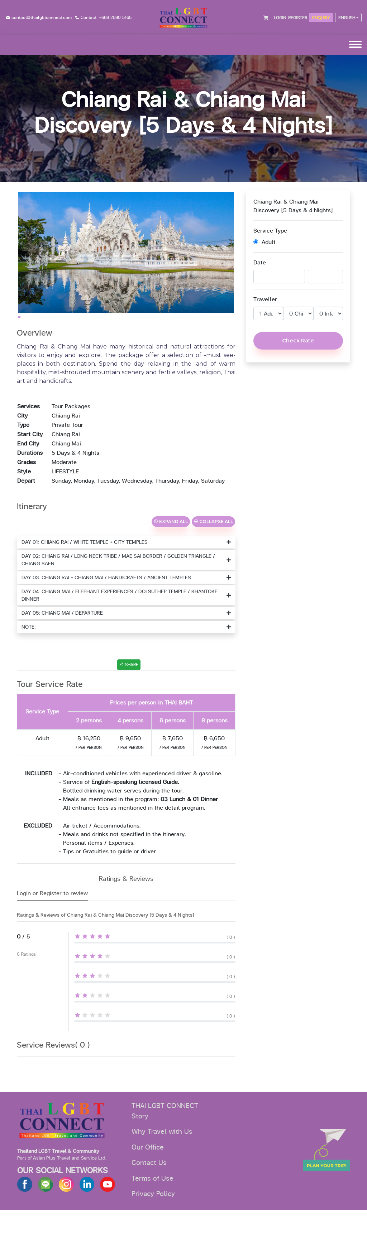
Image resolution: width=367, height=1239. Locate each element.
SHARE (128, 693)
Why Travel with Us (162, 1160)
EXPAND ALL (171, 550)
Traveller (265, 299)
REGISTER (297, 17)
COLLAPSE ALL (213, 550)
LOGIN (280, 17)
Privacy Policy (153, 1223)
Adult (264, 242)
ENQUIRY (321, 17)
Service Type (270, 230)
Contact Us (149, 1191)
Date (259, 262)
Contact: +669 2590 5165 (106, 17)
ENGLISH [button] (346, 17)
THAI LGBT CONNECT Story (165, 1140)
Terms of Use (152, 1207)
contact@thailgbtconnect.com (41, 17)
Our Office (148, 1176)
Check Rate (298, 340)
